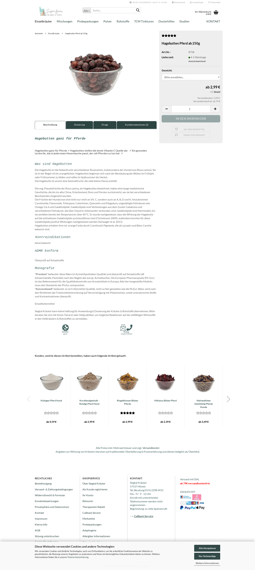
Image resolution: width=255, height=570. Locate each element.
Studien (184, 21)
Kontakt (213, 21)
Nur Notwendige (207, 556)
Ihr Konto (87, 495)
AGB (37, 530)
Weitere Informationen (207, 563)
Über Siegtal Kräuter (93, 483)
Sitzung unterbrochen (47, 536)
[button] (178, 2)
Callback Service (91, 512)
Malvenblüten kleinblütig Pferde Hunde (204, 403)
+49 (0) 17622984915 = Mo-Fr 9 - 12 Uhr (148, 2)
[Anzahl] (190, 109)
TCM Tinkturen (144, 21)
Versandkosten (150, 447)
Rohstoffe (123, 21)
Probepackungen (88, 21)
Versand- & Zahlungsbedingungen (54, 489)
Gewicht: (167, 70)
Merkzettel (214, 2)
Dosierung (79, 124)
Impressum (41, 518)
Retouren (87, 501)
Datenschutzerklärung (78, 557)
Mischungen (64, 21)
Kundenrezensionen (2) (136, 124)
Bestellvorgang (43, 483)
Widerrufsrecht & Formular (50, 495)
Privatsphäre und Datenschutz (52, 506)
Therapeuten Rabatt (93, 506)
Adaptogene (89, 530)
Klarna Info (41, 524)
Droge (105, 124)
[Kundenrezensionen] (169, 36)
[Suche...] (86, 10)
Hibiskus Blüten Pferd (165, 400)
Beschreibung (50, 124)
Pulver (107, 21)
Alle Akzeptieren (207, 548)
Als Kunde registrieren (94, 489)
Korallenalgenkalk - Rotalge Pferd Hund (89, 402)
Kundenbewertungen (47, 501)
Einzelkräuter (43, 21)
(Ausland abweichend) (197, 61)
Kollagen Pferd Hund (51, 400)
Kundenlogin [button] (196, 2)
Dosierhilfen (166, 21)
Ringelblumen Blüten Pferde (127, 402)
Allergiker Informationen (96, 536)
